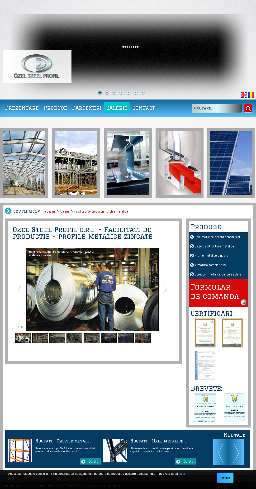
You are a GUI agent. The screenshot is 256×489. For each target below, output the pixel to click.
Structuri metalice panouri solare (218, 274)
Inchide (225, 477)
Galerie (117, 108)
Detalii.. (94, 461)
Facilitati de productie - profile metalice (101, 211)
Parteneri (86, 108)
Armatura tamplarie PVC (211, 264)
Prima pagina (47, 211)
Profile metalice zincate (211, 255)
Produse (55, 108)
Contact (143, 108)
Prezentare (22, 108)
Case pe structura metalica (214, 246)
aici (182, 473)
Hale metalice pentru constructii (218, 236)
